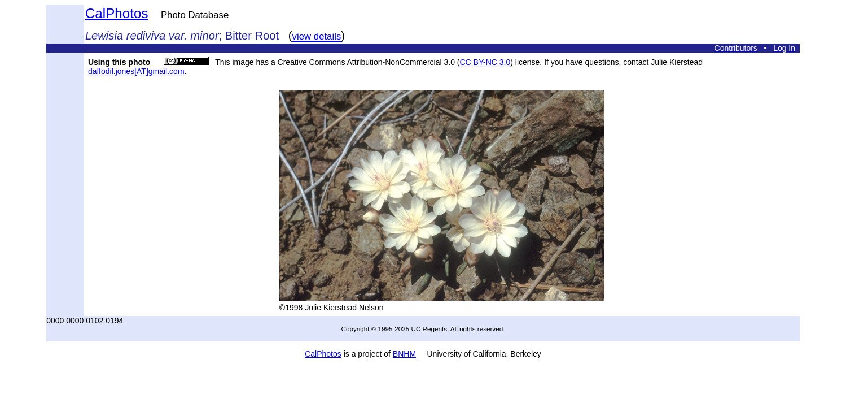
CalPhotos (116, 13)
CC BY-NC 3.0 (484, 62)
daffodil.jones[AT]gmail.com (136, 71)
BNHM (404, 353)
